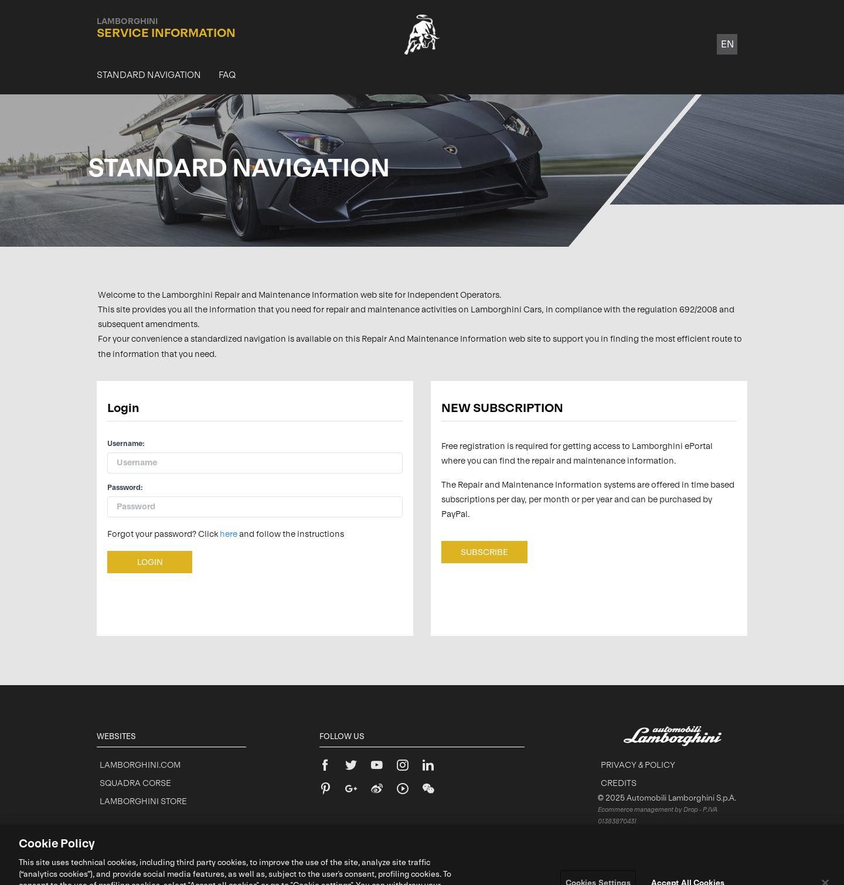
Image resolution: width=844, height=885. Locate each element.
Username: (126, 444)
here (228, 534)
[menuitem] (149, 75)
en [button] (727, 44)
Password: (125, 488)
